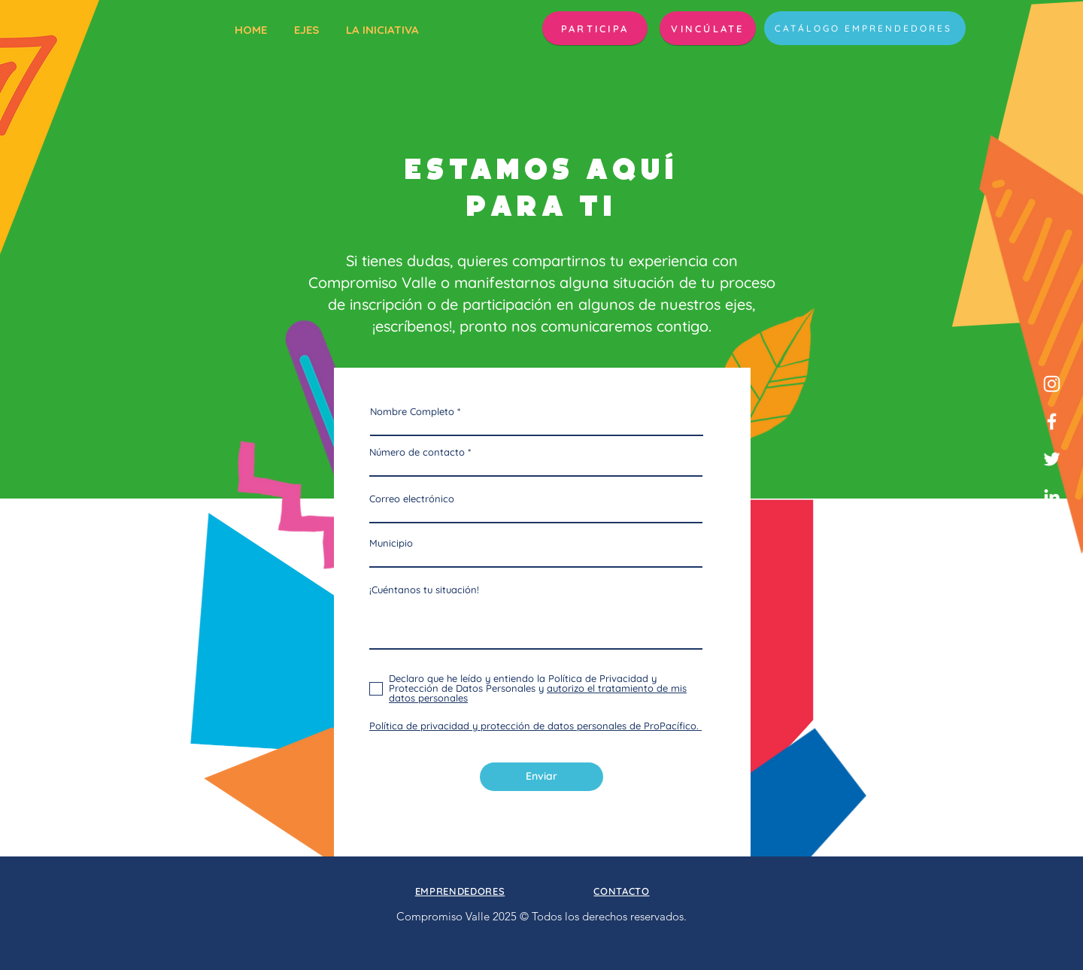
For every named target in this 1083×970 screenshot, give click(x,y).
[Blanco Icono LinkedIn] (1052, 497)
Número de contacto (417, 452)
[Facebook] (1052, 421)
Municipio (391, 543)
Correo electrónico (411, 499)
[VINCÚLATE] (708, 28)
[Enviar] (541, 776)
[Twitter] (1052, 459)
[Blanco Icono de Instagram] (1052, 384)
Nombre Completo (412, 412)
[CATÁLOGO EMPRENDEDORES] (865, 28)
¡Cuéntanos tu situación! (424, 590)
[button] (595, 28)
